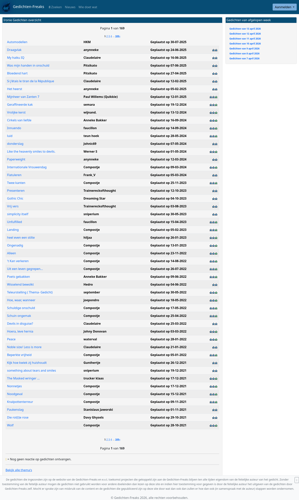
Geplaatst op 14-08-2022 (168, 261)
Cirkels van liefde (19, 120)
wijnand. (89, 112)
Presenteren (16, 190)
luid (9, 136)
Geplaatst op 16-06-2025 (168, 58)
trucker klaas (93, 378)
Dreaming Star (94, 198)
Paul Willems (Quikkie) (100, 97)
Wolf (10, 425)
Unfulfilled (14, 222)
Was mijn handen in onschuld (28, 65)
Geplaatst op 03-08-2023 (168, 206)
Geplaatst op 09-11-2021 (168, 402)
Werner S (90, 151)
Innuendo (14, 128)
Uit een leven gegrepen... (25, 269)
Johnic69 (89, 144)
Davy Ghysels (93, 417)
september (91, 292)
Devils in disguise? (20, 323)
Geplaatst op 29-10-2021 (168, 417)
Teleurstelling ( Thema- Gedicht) (30, 292)
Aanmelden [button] (283, 7)
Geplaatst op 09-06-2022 (168, 277)
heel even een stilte (21, 237)
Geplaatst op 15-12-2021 (168, 394)
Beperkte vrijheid (19, 355)
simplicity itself (17, 214)
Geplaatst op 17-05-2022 (168, 308)
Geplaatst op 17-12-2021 (168, 378)
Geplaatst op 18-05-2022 (168, 300)
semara (89, 104)
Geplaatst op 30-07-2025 (168, 42)
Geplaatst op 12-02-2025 (168, 81)
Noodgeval (15, 394)
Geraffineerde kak (20, 104)
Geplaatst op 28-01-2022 (168, 339)
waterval (90, 339)
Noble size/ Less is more (24, 347)
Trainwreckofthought (99, 190)
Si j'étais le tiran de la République (30, 81)
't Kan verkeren (18, 261)
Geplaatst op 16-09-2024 (168, 120)
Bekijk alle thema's (19, 470)
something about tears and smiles (31, 370)
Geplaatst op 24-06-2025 (168, 50)
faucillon (90, 128)
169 (117, 36)
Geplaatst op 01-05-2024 (168, 151)
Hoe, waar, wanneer (21, 300)
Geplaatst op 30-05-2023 (168, 214)
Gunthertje (91, 363)
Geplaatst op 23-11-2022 (168, 253)
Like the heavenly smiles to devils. (31, 151)
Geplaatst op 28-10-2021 (168, 425)
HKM (87, 42)
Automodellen (17, 42)
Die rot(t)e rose (17, 417)
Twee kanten (16, 183)
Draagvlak (14, 50)
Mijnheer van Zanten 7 (23, 97)
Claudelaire (92, 58)
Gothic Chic (15, 198)
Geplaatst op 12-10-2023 (168, 190)
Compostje (91, 167)
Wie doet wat (88, 7)
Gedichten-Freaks (23, 7)
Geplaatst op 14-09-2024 (168, 128)
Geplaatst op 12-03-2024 (168, 159)
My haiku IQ (15, 58)
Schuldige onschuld (21, 308)
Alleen (11, 253)
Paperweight (16, 159)
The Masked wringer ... (23, 378)
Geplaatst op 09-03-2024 (168, 167)
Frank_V (89, 175)
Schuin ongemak (19, 316)
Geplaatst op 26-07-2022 (168, 269)
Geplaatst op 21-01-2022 (168, 347)
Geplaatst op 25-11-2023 (168, 183)
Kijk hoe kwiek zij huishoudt (27, 363)
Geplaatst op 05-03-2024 (168, 175)
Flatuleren (14, 175)
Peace (11, 339)
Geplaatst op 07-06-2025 (168, 65)
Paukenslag (15, 409)
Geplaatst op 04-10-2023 (168, 198)
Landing (13, 230)
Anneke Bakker (95, 120)
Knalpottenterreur (20, 402)
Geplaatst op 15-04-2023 (168, 222)
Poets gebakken (18, 277)
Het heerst (14, 89)
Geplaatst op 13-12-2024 (168, 112)
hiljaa (87, 237)
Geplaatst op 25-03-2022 (168, 323)
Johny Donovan (94, 331)
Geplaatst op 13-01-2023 (168, 245)
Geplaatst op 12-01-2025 (168, 97)
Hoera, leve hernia (20, 331)
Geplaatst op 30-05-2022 (168, 292)
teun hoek (91, 136)
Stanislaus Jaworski (98, 409)
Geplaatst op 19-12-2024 (168, 104)
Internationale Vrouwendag (27, 167)
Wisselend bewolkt (20, 284)
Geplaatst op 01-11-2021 (168, 409)
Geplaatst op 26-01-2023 (168, 237)
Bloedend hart (17, 73)
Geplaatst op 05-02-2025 (168, 89)
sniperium (91, 214)
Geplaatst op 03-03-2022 (168, 331)
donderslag (15, 144)
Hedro (88, 284)
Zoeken (55, 7)
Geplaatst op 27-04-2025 (168, 73)
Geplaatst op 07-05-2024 (168, 144)
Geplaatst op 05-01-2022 (168, 355)
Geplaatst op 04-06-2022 (168, 284)
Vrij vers (13, 206)
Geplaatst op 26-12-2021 (168, 363)
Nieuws (70, 7)
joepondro (91, 300)
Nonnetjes (14, 386)
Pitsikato (90, 65)
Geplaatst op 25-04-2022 (168, 316)
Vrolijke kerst (16, 112)
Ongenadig (15, 245)
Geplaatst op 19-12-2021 (168, 370)
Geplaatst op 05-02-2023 (168, 230)
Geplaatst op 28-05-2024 (168, 136)
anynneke (91, 50)
